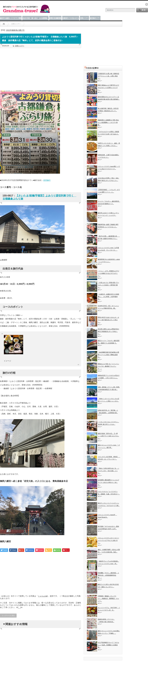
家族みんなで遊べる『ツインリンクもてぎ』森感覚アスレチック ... (108, 366)
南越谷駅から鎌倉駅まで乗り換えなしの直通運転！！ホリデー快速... (108, 122)
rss (146, 4)
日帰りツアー (84, 18)
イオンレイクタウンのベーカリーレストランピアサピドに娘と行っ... (108, 540)
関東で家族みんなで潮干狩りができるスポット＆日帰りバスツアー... (108, 87)
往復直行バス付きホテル (70, 18)
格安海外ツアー (95, 18)
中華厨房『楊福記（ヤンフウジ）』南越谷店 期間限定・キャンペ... (108, 598)
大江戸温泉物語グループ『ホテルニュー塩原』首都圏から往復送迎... (108, 645)
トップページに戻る (8, 615)
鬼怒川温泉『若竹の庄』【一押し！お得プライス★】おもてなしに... (108, 436)
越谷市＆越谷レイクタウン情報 (11, 18)
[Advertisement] (40, 72)
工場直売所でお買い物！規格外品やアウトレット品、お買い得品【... (108, 76)
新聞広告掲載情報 (55, 18)
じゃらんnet (43, 596)
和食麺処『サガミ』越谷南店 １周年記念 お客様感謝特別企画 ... (108, 575)
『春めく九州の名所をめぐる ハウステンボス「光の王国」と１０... (108, 471)
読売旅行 (47, 180)
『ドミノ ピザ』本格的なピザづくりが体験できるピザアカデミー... (108, 273)
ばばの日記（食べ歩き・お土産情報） (35, 18)
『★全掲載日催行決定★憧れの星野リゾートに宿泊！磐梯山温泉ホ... (108, 354)
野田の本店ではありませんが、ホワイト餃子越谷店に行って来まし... (108, 320)
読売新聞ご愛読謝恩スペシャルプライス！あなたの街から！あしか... (108, 482)
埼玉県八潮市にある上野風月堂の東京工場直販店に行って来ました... (108, 331)
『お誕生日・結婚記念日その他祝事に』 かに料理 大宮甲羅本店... (108, 296)
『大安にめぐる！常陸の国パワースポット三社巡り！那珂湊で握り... (108, 285)
